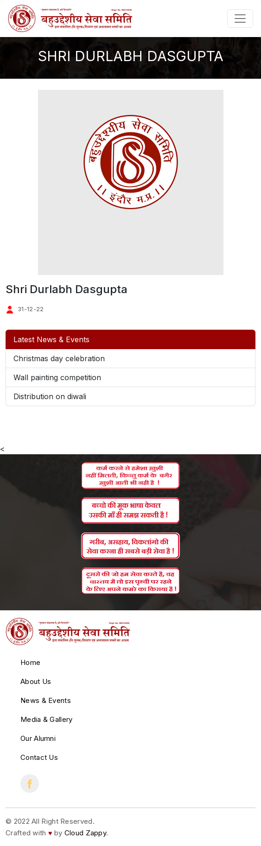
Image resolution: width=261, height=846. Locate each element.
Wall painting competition (57, 377)
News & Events (45, 700)
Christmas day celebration (59, 358)
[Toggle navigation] (240, 18)
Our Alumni (38, 738)
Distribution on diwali (49, 396)
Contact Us (39, 757)
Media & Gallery (46, 719)
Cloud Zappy (85, 832)
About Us (35, 681)
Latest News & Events (51, 339)
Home (30, 662)
